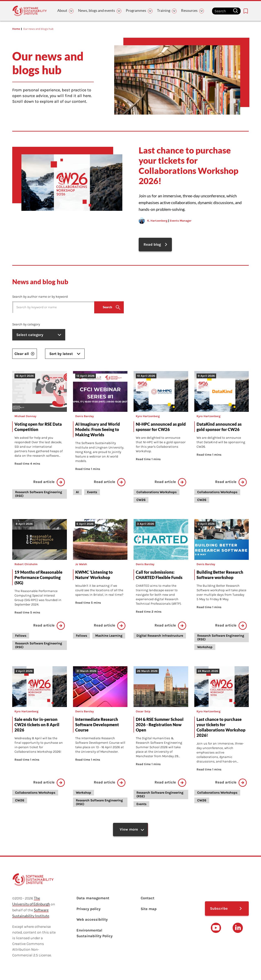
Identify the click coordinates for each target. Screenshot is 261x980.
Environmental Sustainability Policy (94, 936)
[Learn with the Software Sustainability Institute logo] (29, 11)
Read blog (152, 245)
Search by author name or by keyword (40, 297)
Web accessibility (92, 922)
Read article (49, 483)
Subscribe (219, 910)
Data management (92, 899)
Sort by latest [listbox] (64, 354)
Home (16, 29)
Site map (149, 911)
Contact (147, 899)
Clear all (24, 354)
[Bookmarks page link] (246, 11)
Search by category (26, 325)
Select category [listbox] (39, 335)
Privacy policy (88, 911)
